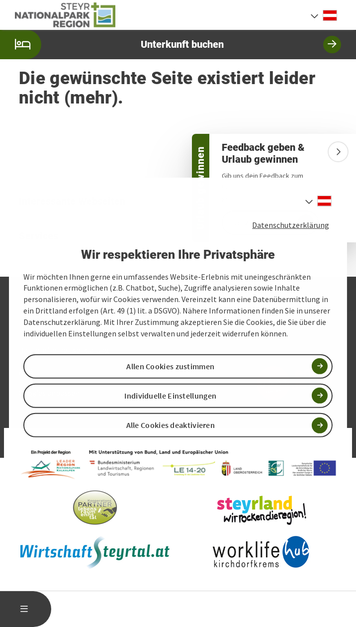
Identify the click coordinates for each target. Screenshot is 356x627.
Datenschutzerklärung (290, 225)
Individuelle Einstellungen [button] (170, 396)
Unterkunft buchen (170, 44)
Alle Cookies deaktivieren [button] (170, 425)
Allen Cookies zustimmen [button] (170, 366)
